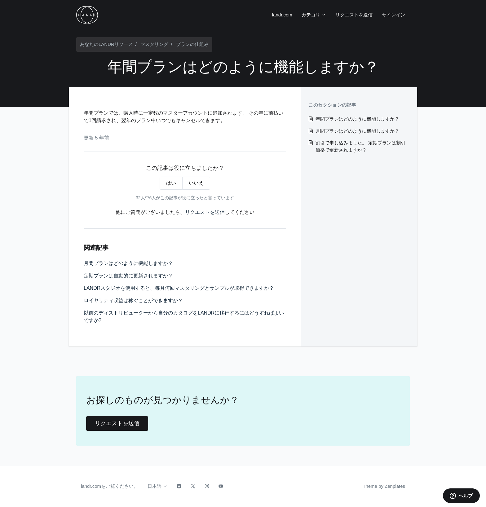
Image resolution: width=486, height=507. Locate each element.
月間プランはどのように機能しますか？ (128, 263)
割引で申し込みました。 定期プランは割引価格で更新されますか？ (360, 146)
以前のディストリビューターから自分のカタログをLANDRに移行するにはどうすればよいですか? (184, 316)
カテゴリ (314, 14)
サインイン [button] (393, 14)
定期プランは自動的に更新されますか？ (128, 275)
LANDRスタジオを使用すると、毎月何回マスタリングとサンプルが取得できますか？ (179, 288)
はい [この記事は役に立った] (171, 183)
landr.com (282, 14)
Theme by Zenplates (383, 486)
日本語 (157, 486)
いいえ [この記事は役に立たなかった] (196, 183)
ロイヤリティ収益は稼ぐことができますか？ (133, 300)
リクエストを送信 (354, 14)
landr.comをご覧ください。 (109, 486)
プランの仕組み (192, 44)
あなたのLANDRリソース (106, 44)
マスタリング (154, 44)
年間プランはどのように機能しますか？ (357, 118)
